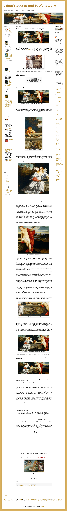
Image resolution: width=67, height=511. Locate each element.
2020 (6, 175)
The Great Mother (58, 163)
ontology (57, 135)
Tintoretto (57, 169)
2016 (6, 177)
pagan (57, 136)
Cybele (57, 114)
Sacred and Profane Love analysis (53, 501)
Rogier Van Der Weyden (45, 501)
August (7, 183)
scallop (57, 155)
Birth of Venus (58, 101)
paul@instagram (58, 92)
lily (56, 128)
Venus (57, 175)
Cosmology (57, 113)
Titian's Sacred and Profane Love (30, 5)
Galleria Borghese (28, 49)
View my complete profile (59, 84)
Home (34, 488)
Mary (56, 131)
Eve (56, 120)
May (7, 187)
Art (56, 96)
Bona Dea (57, 102)
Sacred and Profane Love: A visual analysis (30, 29)
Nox (56, 134)
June (7, 186)
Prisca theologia (58, 142)
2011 (6, 180)
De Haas (57, 115)
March (7, 189)
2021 (6, 174)
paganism (57, 138)
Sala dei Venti (58, 154)
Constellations (58, 111)
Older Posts (50, 488)
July (7, 184)
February (7, 194)
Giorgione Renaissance (59, 124)
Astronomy (57, 100)
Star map (57, 161)
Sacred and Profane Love (10, 499)
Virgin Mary (58, 176)
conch (57, 110)
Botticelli (57, 104)
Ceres (57, 105)
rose (56, 148)
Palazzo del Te (58, 139)
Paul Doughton (58, 37)
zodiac (57, 181)
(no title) (10, 128)
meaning (57, 132)
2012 (6, 178)
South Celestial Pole (59, 160)
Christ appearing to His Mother (31, 500)
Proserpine (57, 143)
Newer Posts (18, 488)
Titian (24, 485)
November (8, 181)
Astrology (57, 98)
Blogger (42, 506)
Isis (56, 127)
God (56, 126)
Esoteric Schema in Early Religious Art (56, 500)
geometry (57, 123)
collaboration (58, 109)
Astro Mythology (58, 97)
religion (57, 144)
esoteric (57, 117)
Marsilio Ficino (58, 130)
